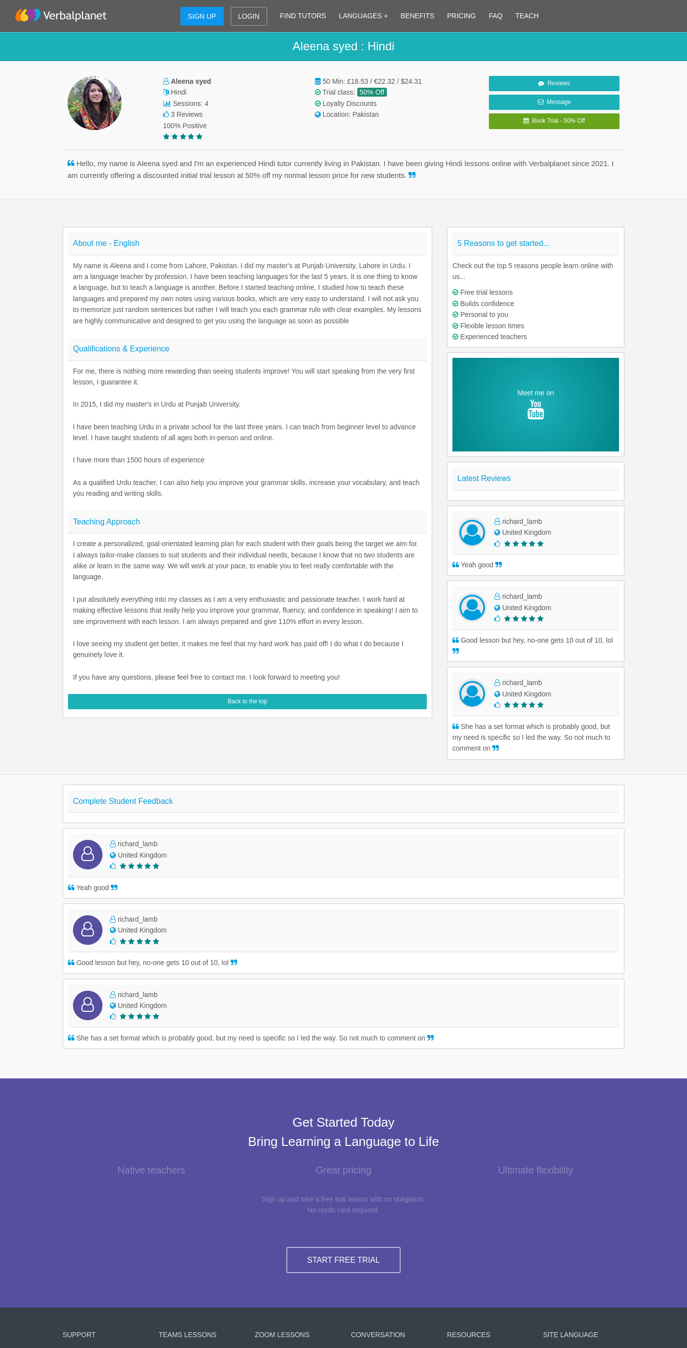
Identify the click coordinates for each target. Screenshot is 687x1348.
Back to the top (247, 701)
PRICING (461, 16)
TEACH (527, 16)
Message (554, 102)
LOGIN (249, 16)
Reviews (554, 83)
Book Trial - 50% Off (554, 120)
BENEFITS (417, 16)
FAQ (496, 16)
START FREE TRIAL (343, 1260)
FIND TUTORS (303, 16)
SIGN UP (202, 16)
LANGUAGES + (363, 16)
